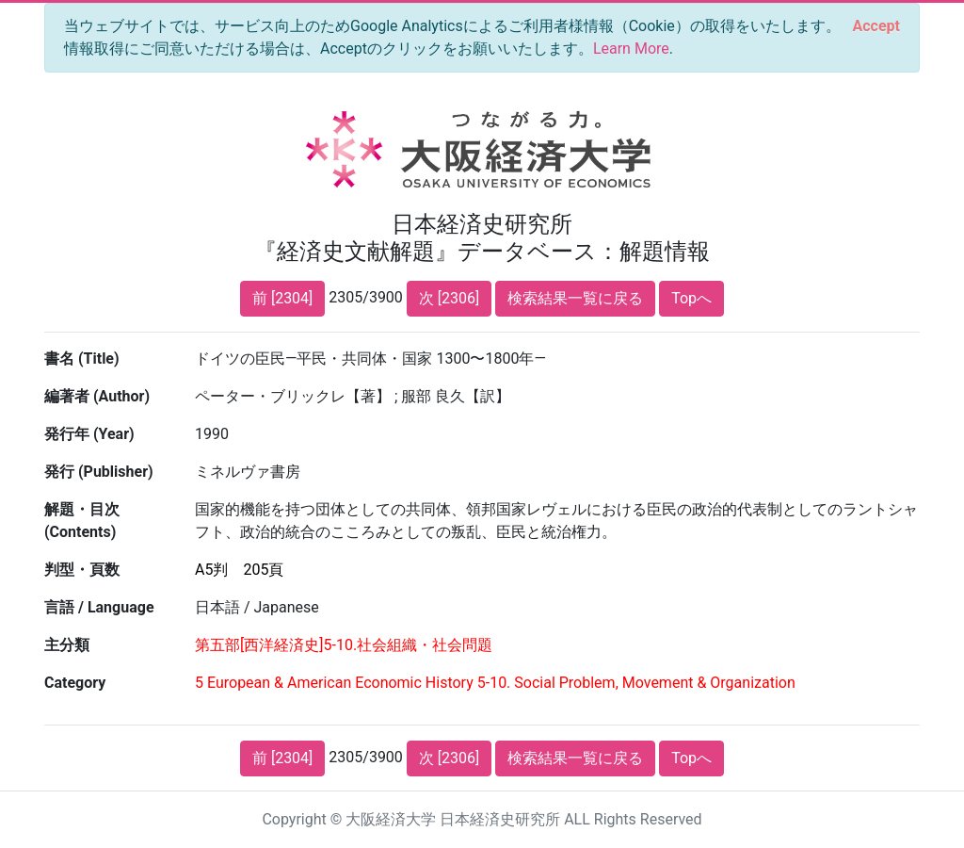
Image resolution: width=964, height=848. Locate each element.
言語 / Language (99, 607)
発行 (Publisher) (98, 472)
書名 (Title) (82, 358)
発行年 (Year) (89, 434)
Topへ (691, 298)
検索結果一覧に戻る (575, 298)
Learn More (631, 48)
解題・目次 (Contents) (82, 520)
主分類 (66, 645)
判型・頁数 (82, 570)
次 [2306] (449, 298)
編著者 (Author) (97, 396)
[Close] (876, 26)
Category (74, 683)
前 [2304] (282, 298)
